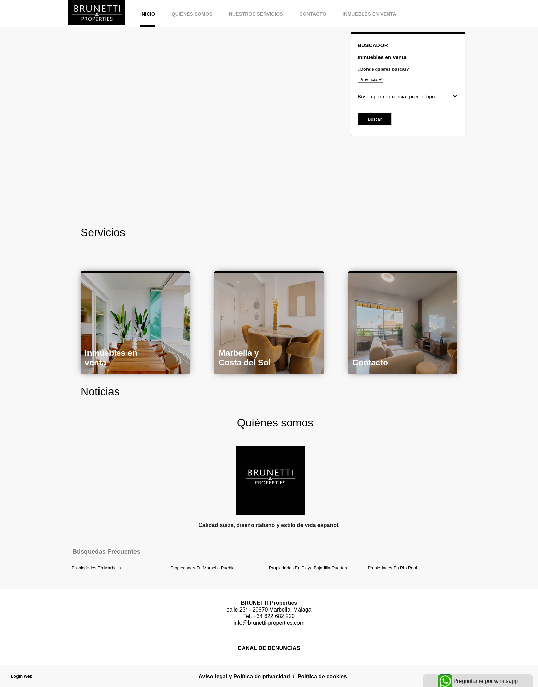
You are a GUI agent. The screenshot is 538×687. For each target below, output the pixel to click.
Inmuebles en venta (369, 14)
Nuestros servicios (256, 14)
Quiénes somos (192, 14)
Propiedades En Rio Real (392, 567)
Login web (21, 676)
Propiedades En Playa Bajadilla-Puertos (308, 567)
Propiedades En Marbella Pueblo (203, 567)
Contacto (312, 14)
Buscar (375, 119)
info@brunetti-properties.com (269, 623)
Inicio (147, 14)
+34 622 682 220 (274, 616)
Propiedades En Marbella (96, 567)
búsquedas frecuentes (106, 551)
